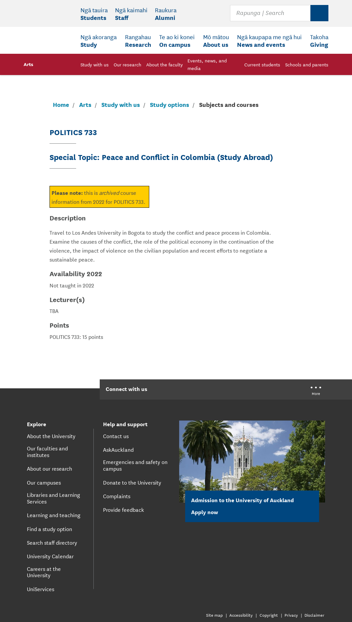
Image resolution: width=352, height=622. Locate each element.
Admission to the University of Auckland (242, 500)
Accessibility (241, 614)
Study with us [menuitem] (94, 64)
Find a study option (49, 528)
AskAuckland (118, 449)
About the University (51, 435)
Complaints (116, 496)
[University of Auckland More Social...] (315, 391)
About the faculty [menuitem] (164, 64)
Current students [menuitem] (262, 64)
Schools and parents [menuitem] (306, 64)
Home (61, 105)
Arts (28, 64)
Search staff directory (52, 542)
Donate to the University (132, 482)
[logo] (48, 26)
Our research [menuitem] (127, 64)
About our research (49, 468)
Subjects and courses (229, 104)
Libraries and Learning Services (53, 498)
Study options (169, 105)
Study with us (120, 105)
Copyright (269, 614)
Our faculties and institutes (47, 451)
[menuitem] (94, 13)
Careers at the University (44, 572)
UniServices (40, 588)
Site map (214, 614)
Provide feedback (123, 509)
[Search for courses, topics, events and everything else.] (270, 13)
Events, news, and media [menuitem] (207, 64)
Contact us (116, 435)
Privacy (291, 614)
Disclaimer (314, 614)
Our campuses (44, 482)
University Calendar (50, 556)
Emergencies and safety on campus (135, 465)
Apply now (208, 511)
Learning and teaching (53, 514)
